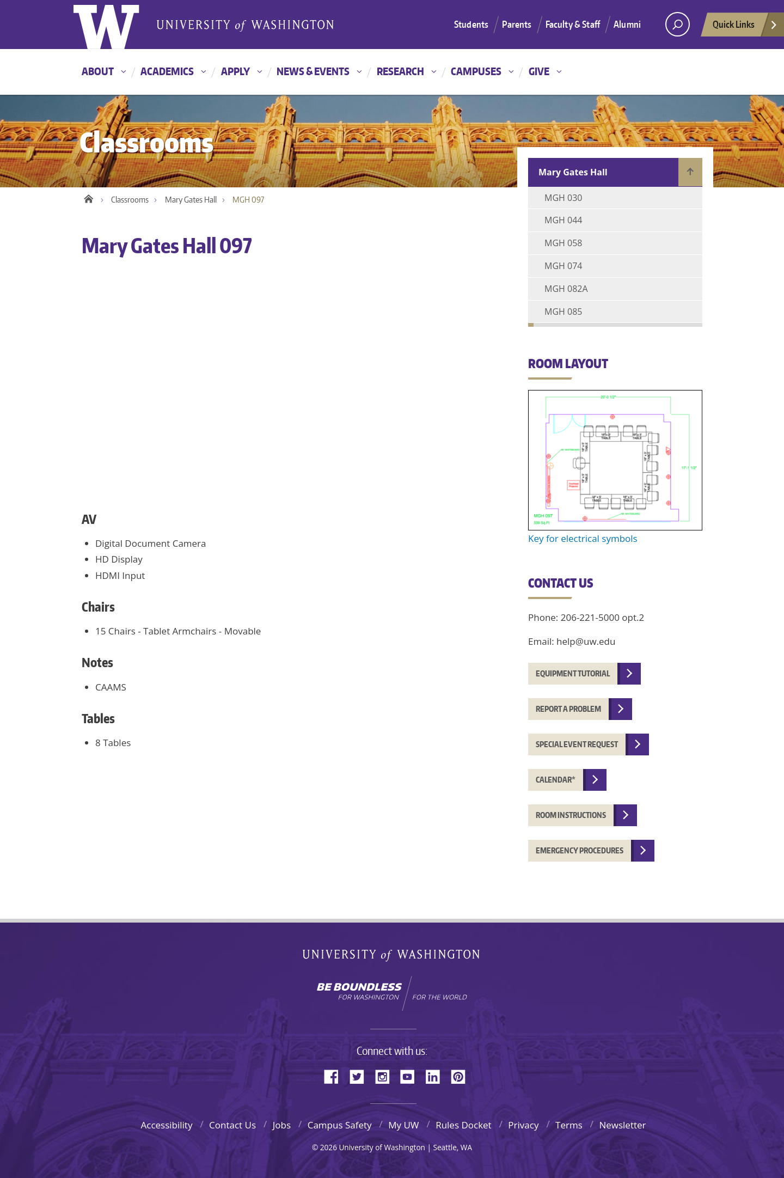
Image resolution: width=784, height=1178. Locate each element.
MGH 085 (563, 312)
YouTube (411, 1076)
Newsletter (622, 1125)
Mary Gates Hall (191, 199)
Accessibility (166, 1125)
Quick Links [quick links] (745, 27)
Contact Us (232, 1125)
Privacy (523, 1125)
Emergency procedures (579, 850)
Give (539, 71)
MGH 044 (563, 220)
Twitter (361, 1076)
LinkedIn (436, 1076)
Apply (235, 71)
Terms (569, 1125)
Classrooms (130, 199)
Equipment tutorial (573, 673)
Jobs (282, 1125)
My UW (403, 1125)
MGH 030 (563, 198)
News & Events (313, 71)
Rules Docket (464, 1125)
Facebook (335, 1076)
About (98, 71)
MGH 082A (566, 289)
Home (88, 197)
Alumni (627, 24)
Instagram (386, 1076)
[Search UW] (677, 24)
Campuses (476, 71)
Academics (167, 71)
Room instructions (571, 815)
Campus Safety (340, 1125)
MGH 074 (563, 266)
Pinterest (462, 1076)
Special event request (577, 744)
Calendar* (555, 779)
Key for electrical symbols (583, 538)
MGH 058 (563, 243)
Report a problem (568, 708)
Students (471, 24)
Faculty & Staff (573, 24)
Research (400, 71)
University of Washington (392, 958)
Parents (516, 24)
